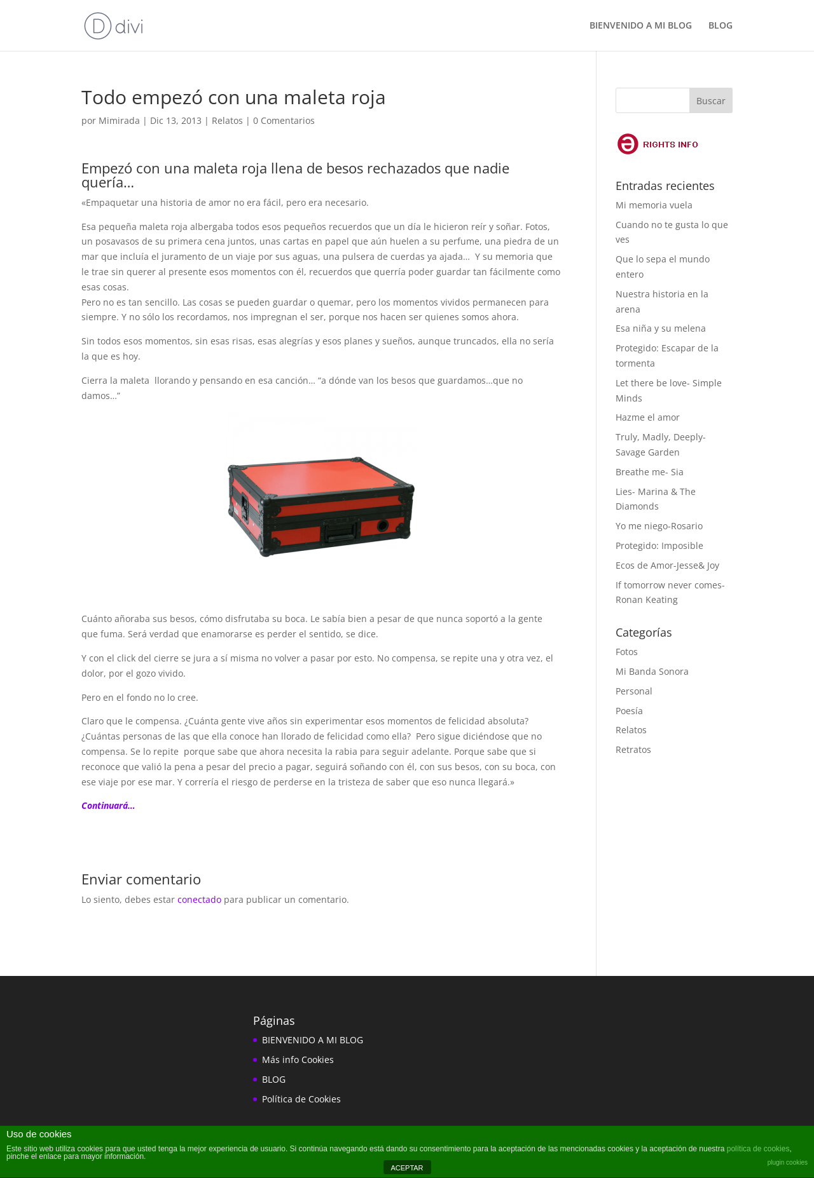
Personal (634, 691)
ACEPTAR (406, 1168)
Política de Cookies (301, 1099)
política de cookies (758, 1148)
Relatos (227, 120)
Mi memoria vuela (654, 205)
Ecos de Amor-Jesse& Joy (667, 565)
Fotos (627, 652)
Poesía (629, 711)
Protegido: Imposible (659, 545)
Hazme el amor (648, 417)
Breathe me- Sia (650, 472)
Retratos (633, 749)
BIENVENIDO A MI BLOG (641, 26)
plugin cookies (788, 1162)
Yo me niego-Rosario (659, 526)
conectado (199, 899)
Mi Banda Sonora (652, 671)
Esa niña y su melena (661, 328)
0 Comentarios (284, 120)
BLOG (720, 26)
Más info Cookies (298, 1059)
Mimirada (119, 120)
